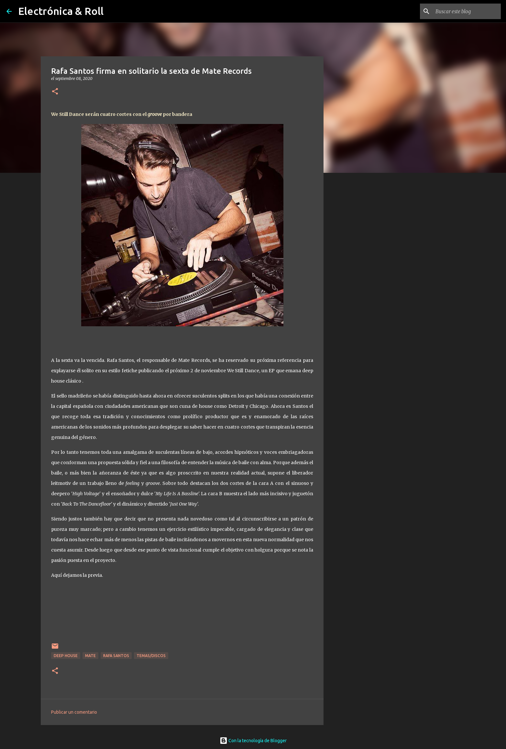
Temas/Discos (151, 656)
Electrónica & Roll (61, 11)
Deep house (66, 656)
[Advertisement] (356, 280)
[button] (55, 91)
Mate (90, 656)
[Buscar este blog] (467, 11)
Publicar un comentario (74, 712)
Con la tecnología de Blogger (253, 740)
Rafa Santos (116, 656)
